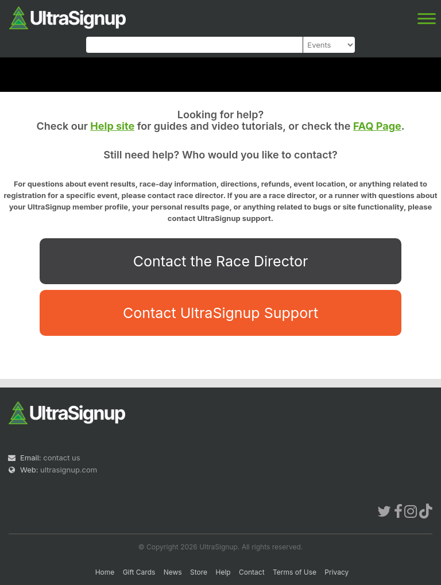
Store (198, 572)
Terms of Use (294, 572)
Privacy (336, 572)
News (173, 572)
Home (105, 572)
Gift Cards (139, 572)
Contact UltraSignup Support (220, 312)
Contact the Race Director (220, 261)
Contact (252, 572)
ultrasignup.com (68, 469)
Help (222, 572)
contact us (61, 457)
